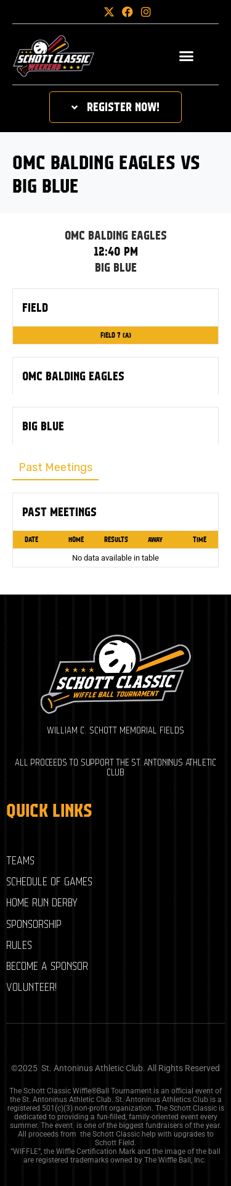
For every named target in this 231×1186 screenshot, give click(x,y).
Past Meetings (55, 467)
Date (31, 539)
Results (116, 539)
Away (155, 539)
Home (76, 539)
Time (199, 539)
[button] (88, 11)
